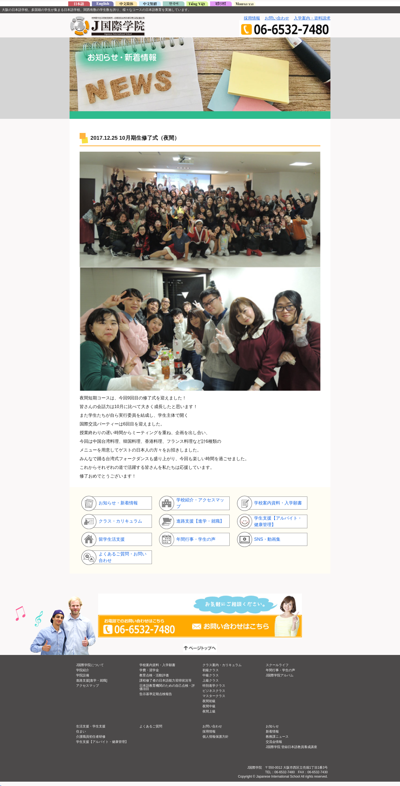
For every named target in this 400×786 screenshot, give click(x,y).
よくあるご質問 (150, 726)
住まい (81, 731)
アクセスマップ (87, 686)
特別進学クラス (213, 686)
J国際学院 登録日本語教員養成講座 (291, 747)
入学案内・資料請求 (312, 18)
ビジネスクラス (213, 691)
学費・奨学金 (149, 670)
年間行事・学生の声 (280, 670)
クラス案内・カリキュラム (222, 665)
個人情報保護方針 (215, 737)
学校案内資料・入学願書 (157, 665)
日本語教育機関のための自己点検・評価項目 (167, 687)
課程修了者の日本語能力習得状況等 (165, 680)
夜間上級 (208, 711)
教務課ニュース (277, 737)
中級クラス (210, 675)
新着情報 (272, 731)
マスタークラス (213, 696)
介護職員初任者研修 (90, 737)
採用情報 (252, 18)
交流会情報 (274, 742)
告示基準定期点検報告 (155, 694)
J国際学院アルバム (279, 675)
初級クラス (210, 670)
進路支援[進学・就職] (91, 680)
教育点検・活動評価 (154, 675)
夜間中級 (208, 706)
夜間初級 (208, 701)
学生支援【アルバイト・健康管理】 (102, 742)
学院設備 (82, 675)
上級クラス (210, 680)
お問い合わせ (277, 18)
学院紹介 (82, 670)
